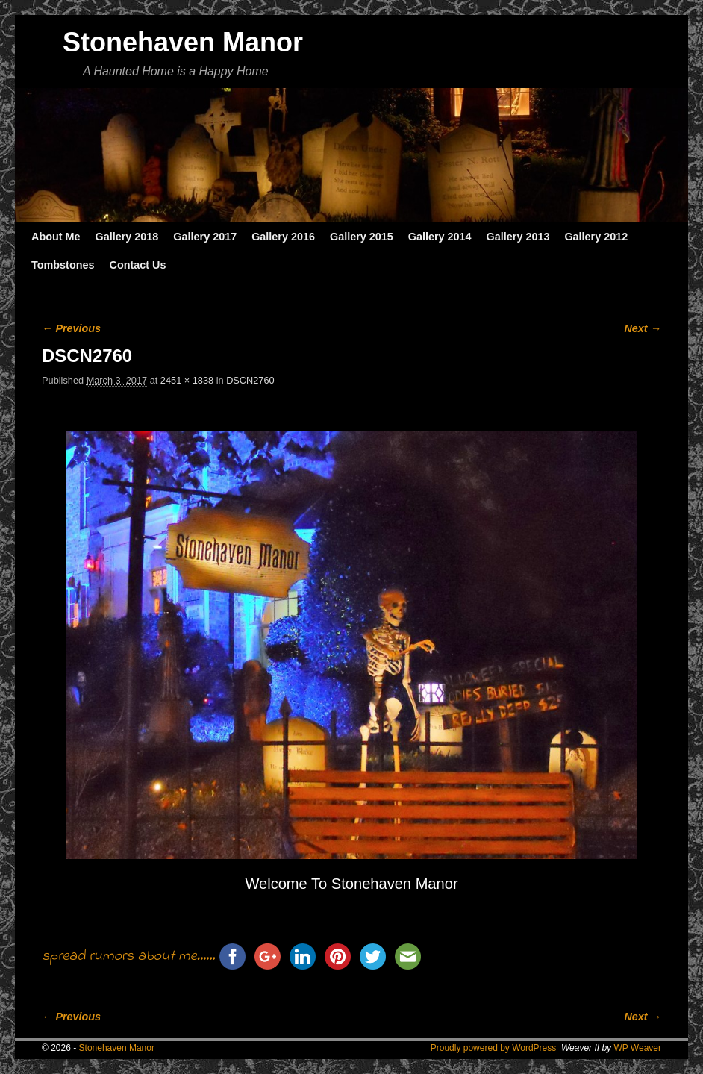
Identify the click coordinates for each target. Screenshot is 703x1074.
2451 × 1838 (186, 380)
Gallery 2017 (205, 237)
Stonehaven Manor (183, 42)
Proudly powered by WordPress (494, 1048)
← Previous (71, 328)
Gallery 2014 (440, 237)
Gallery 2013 (518, 237)
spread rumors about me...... (128, 956)
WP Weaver (637, 1048)
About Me (56, 237)
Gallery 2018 (127, 237)
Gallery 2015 (361, 237)
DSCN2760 (250, 380)
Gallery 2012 (596, 237)
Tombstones (62, 265)
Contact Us (137, 265)
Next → (642, 328)
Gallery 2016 (283, 237)
